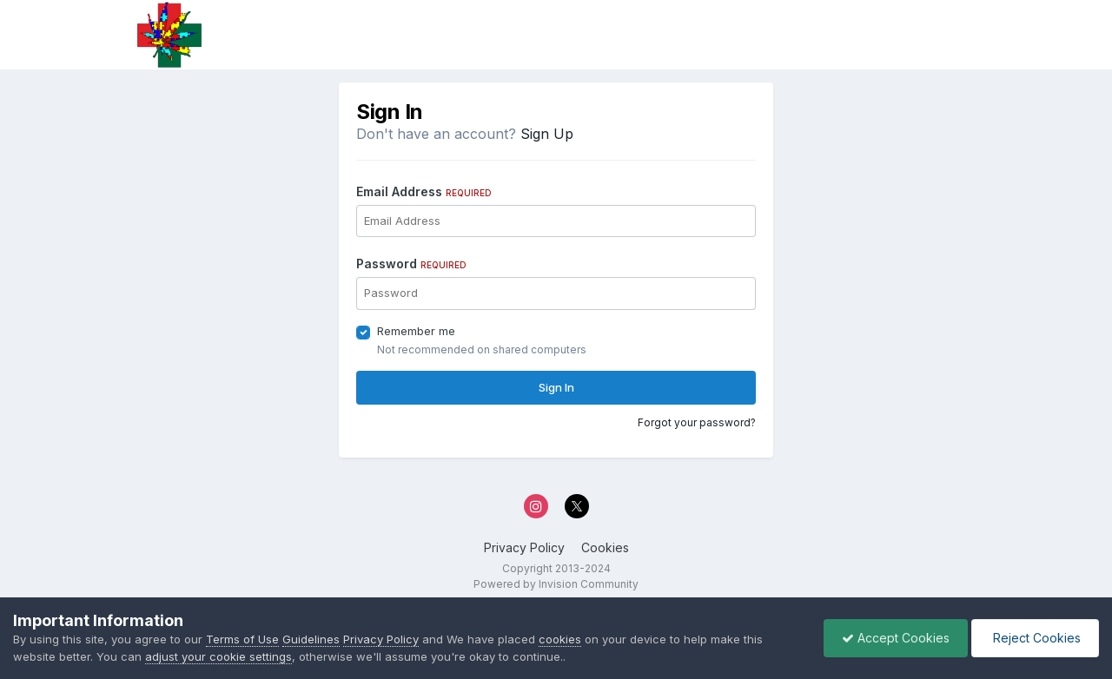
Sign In (556, 387)
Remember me (416, 331)
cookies (560, 639)
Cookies (605, 547)
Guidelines (311, 639)
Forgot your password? (697, 422)
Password (411, 263)
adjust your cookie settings (218, 656)
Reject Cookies (1035, 637)
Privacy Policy (524, 547)
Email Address (424, 191)
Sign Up (546, 133)
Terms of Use (242, 639)
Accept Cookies (896, 637)
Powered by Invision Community (556, 583)
